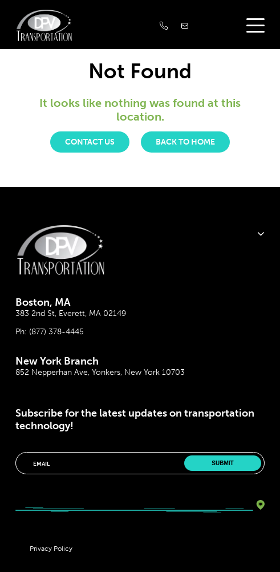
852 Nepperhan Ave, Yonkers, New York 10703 (100, 372)
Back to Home (185, 142)
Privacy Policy (51, 549)
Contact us (90, 142)
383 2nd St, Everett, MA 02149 (70, 313)
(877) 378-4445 (56, 332)
